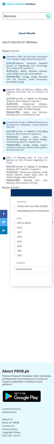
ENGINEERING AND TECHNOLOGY (33, 211)
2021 (19, 251)
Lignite (26, 112)
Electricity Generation (37, 147)
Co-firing (33, 182)
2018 (19, 237)
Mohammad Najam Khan (18, 106)
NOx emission (22, 182)
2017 (19, 232)
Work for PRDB (10, 422)
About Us (7, 419)
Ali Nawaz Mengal (32, 109)
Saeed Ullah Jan (28, 177)
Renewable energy (15, 81)
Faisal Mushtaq (39, 106)
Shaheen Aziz (35, 142)
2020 (19, 246)
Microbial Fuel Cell (15, 149)
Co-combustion (28, 114)
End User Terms (11, 435)
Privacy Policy (9, 429)
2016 (19, 227)
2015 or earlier (24, 223)
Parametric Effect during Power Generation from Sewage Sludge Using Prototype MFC (27, 57)
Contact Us (8, 425)
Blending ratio (13, 114)
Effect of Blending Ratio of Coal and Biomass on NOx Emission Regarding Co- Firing (27, 160)
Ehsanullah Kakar (14, 109)
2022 (19, 255)
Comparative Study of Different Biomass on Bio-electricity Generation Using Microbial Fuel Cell (27, 125)
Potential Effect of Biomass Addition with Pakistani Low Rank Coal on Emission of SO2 (27, 92)
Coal (34, 112)
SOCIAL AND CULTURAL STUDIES (32, 206)
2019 (19, 241)
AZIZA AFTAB (12, 73)
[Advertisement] (27, 313)
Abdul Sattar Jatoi (35, 137)
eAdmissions (9, 412)
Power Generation (38, 79)
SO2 (38, 114)
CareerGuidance (11, 408)
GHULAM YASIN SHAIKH (30, 73)
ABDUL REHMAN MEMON (34, 71)
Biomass (22, 79)
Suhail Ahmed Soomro (16, 142)
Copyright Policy (11, 432)
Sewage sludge (29, 76)
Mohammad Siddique (35, 104)
